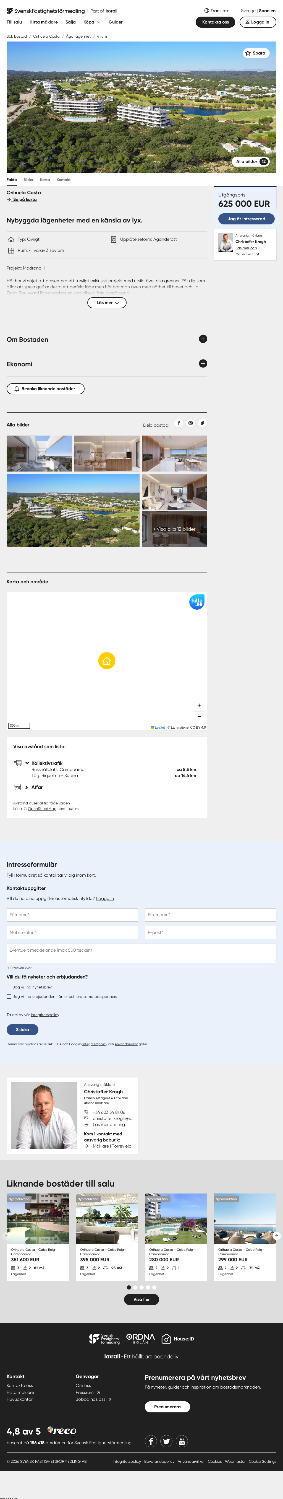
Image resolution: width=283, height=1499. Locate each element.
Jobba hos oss (90, 1399)
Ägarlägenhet (78, 36)
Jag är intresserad (246, 218)
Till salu (14, 22)
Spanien (267, 10)
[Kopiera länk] (201, 423)
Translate (220, 10)
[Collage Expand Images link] (107, 491)
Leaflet (158, 727)
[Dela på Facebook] (176, 423)
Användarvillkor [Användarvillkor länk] (192, 1461)
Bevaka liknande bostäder (45, 387)
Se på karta (22, 199)
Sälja (70, 22)
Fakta (12, 179)
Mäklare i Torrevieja (112, 1146)
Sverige (249, 10)
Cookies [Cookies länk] (215, 1461)
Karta (45, 179)
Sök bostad (17, 36)
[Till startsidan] (62, 11)
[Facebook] (151, 1441)
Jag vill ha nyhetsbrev (29, 987)
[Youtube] (182, 1441)
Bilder (28, 179)
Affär (34, 787)
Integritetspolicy (94, 1044)
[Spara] (256, 53)
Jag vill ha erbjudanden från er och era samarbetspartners (62, 996)
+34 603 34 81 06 (109, 1112)
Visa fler (141, 1299)
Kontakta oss (215, 22)
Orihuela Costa (46, 36)
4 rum (102, 36)
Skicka (22, 1029)
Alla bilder (252, 161)
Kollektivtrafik (43, 763)
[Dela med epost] (189, 423)
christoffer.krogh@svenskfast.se (124, 1118)
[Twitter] (166, 1441)
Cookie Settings (262, 1461)
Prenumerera (167, 1406)
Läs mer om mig (109, 1124)
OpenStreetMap (42, 808)
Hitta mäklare (44, 22)
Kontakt (63, 179)
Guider (116, 22)
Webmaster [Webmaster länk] (236, 1461)
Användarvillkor (126, 1044)
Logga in (260, 22)
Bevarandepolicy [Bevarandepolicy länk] (159, 1461)
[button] (107, 660)
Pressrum (85, 1392)
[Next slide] (276, 1236)
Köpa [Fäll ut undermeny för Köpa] (88, 22)
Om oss (83, 1385)
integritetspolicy (45, 1015)
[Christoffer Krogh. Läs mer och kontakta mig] (245, 244)
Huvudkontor (20, 1399)
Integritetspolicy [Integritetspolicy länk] (127, 1461)
